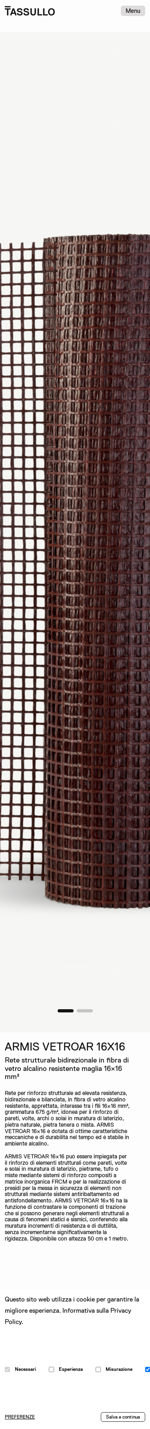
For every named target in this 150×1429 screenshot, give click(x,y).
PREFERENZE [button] (20, 1417)
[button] (66, 1010)
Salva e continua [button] (123, 1417)
